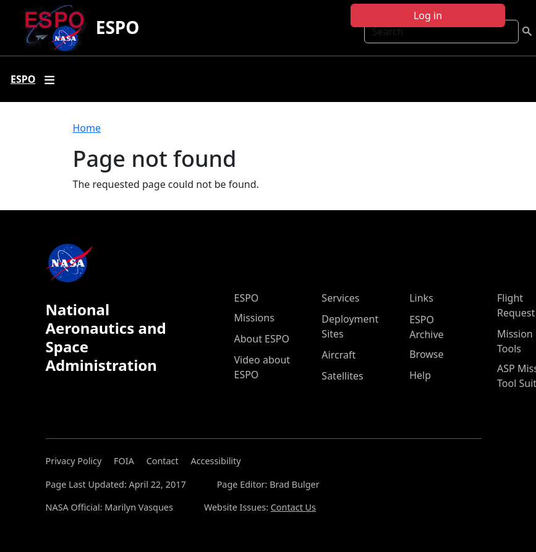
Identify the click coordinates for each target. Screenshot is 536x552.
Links (421, 298)
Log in (428, 15)
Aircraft (338, 355)
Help (420, 375)
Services (340, 298)
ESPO (118, 27)
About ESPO (261, 339)
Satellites (342, 376)
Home (87, 128)
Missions (254, 318)
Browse (426, 354)
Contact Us (293, 507)
